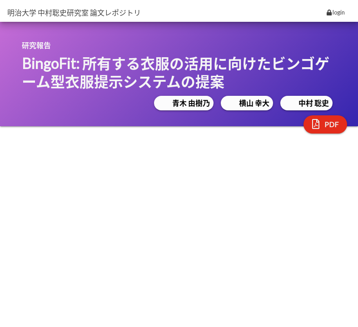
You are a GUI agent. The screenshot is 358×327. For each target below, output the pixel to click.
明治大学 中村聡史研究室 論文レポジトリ (74, 12)
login (336, 12)
